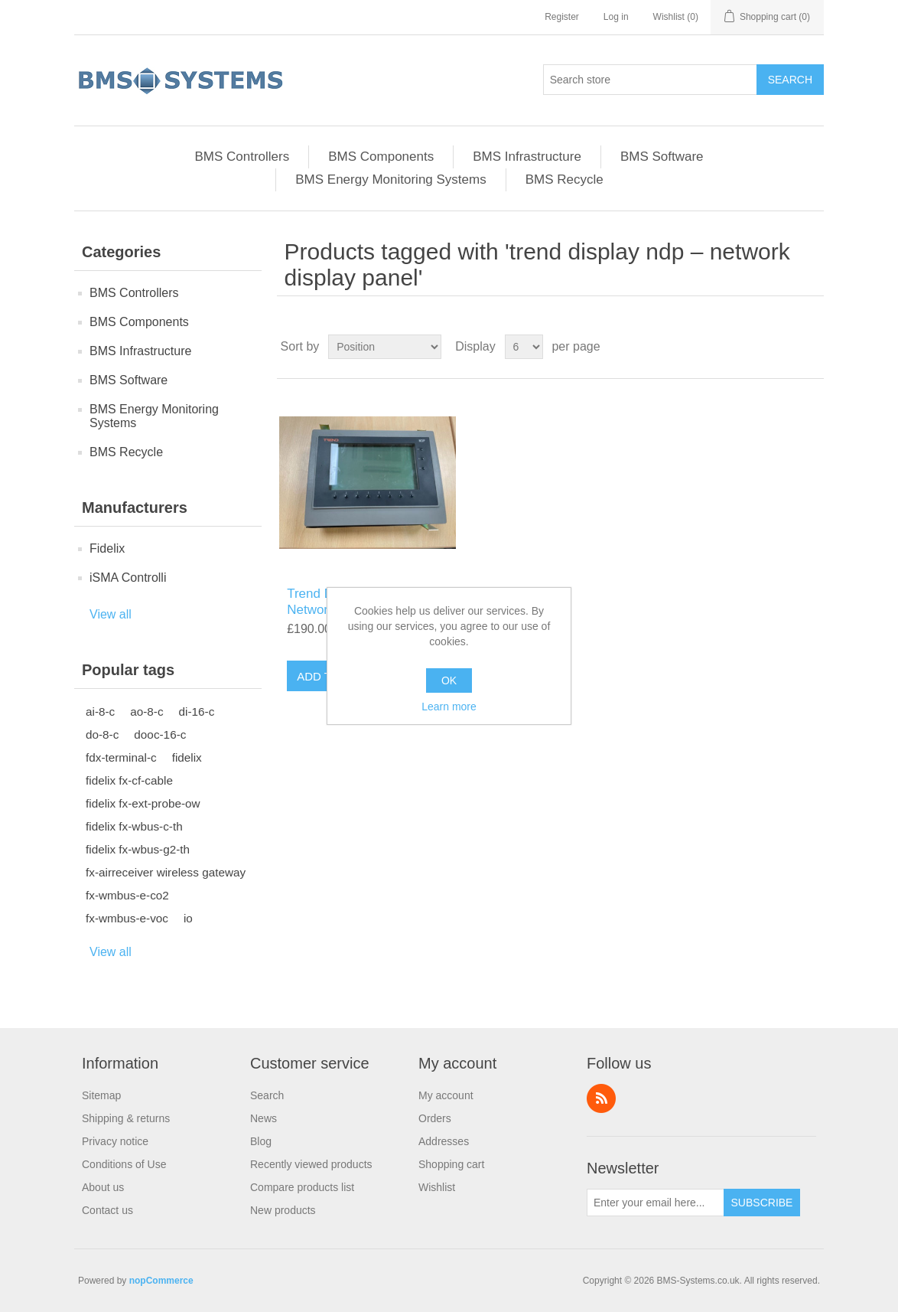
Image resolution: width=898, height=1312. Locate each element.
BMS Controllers (241, 156)
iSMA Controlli (127, 577)
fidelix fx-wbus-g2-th (138, 849)
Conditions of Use (124, 1164)
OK (449, 680)
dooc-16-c (160, 734)
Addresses (443, 1141)
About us (103, 1187)
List (811, 347)
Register (562, 16)
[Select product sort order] (384, 347)
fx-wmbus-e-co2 (127, 895)
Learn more (449, 706)
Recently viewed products (311, 1164)
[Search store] (650, 79)
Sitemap (101, 1095)
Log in (616, 16)
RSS (601, 1098)
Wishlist (436, 1187)
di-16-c (197, 711)
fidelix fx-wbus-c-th (134, 826)
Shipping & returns (126, 1118)
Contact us (107, 1210)
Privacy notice (115, 1141)
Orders (434, 1118)
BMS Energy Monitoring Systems (390, 179)
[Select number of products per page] (524, 347)
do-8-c (102, 734)
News (263, 1118)
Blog (261, 1141)
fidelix (187, 757)
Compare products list (302, 1187)
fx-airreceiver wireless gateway (166, 872)
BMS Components (381, 156)
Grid (783, 347)
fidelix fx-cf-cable (129, 780)
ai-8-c (100, 711)
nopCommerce (161, 1280)
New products (283, 1210)
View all (110, 614)
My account (445, 1095)
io (188, 918)
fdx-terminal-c (121, 757)
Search (267, 1095)
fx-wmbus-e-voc (127, 918)
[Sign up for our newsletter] (655, 1202)
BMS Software (662, 156)
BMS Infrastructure (527, 156)
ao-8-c (146, 711)
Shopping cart (451, 1164)
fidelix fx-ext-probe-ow (143, 803)
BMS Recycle (564, 179)
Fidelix (107, 548)
